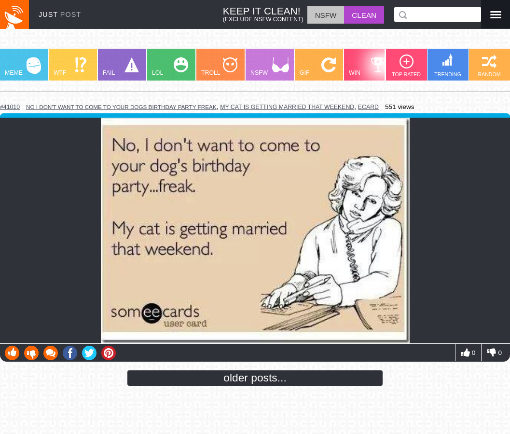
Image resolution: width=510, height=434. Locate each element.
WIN (367, 66)
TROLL (219, 66)
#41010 (10, 107)
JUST (60, 14)
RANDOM (489, 65)
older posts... (255, 377)
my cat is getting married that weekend (287, 107)
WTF (70, 66)
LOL (170, 66)
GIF (318, 66)
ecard (368, 107)
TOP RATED (406, 65)
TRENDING (447, 65)
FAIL (121, 66)
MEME (23, 66)
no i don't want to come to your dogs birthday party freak (121, 107)
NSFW (269, 66)
